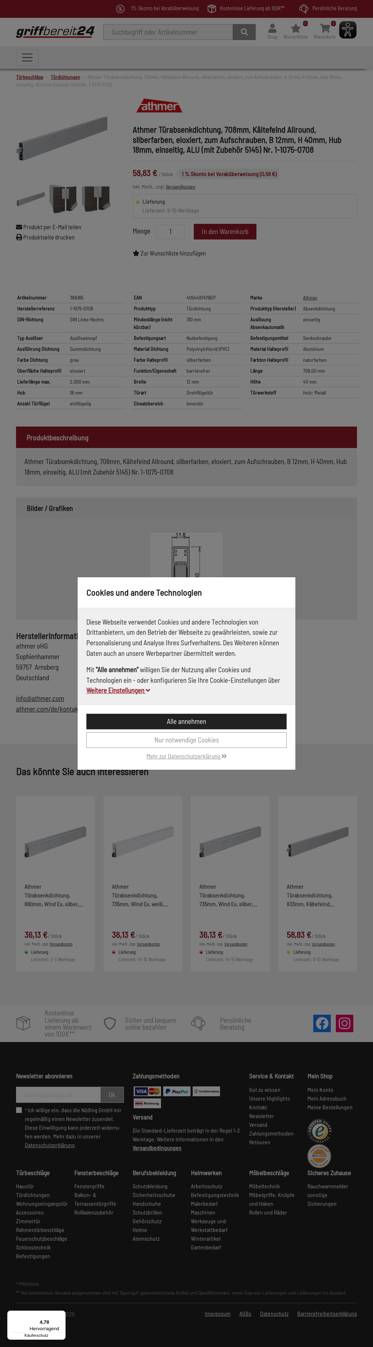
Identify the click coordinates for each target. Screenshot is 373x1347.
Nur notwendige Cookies (186, 740)
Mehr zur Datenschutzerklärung (186, 756)
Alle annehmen (186, 721)
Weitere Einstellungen (118, 690)
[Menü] (61, 1315)
